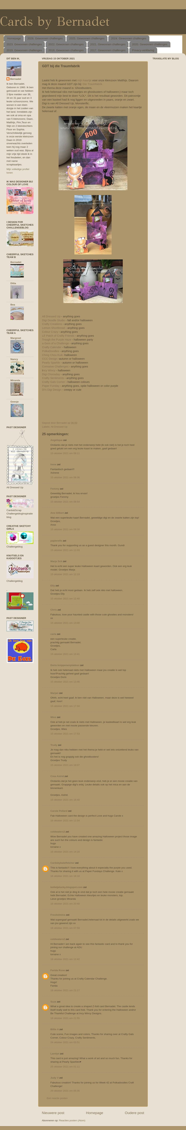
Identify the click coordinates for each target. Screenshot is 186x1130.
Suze (53, 1001)
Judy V (54, 1077)
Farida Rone (57, 970)
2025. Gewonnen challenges (87, 38)
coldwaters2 (57, 831)
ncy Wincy (49, 370)
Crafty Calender (51, 347)
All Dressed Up (51, 316)
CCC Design (50, 358)
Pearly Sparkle (51, 362)
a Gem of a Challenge (55, 343)
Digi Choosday (51, 374)
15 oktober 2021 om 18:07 (65, 765)
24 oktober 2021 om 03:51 (65, 1042)
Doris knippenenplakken (64, 665)
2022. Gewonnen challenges (66, 44)
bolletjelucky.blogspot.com (66, 887)
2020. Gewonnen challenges (149, 44)
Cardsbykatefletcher (62, 862)
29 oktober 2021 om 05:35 (65, 1090)
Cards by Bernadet (55, 21)
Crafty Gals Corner (53, 381)
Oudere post (134, 1113)
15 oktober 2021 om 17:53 (65, 733)
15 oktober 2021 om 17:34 (65, 706)
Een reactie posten (57, 1098)
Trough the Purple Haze (56, 339)
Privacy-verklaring (143, 50)
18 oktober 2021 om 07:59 (65, 928)
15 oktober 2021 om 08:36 (65, 477)
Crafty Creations (52, 324)
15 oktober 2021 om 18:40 (65, 799)
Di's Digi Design (52, 389)
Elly (52, 585)
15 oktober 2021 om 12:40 (65, 598)
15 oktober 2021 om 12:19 (65, 574)
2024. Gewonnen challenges (128, 38)
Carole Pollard (59, 811)
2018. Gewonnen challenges (66, 50)
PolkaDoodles (51, 351)
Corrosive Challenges (55, 366)
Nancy (14, 359)
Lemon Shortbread (54, 327)
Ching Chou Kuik (52, 355)
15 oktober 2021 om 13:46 (65, 681)
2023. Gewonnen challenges (24, 44)
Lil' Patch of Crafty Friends (58, 335)
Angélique (56, 440)
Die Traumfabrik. (93, 84)
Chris (53, 609)
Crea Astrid (57, 776)
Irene (53, 464)
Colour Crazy (50, 331)
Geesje (14, 401)
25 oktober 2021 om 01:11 (65, 1066)
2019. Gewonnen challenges (24, 50)
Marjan (54, 693)
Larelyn (54, 1053)
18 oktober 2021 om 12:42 (65, 959)
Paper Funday (50, 385)
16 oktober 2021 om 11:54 (65, 820)
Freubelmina (57, 914)
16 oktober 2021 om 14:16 (65, 851)
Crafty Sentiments (53, 378)
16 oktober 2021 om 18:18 (65, 876)
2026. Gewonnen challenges (45, 38)
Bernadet (15, 79)
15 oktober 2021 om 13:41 (65, 654)
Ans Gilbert (57, 512)
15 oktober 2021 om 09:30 (65, 529)
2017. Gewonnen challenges (108, 50)
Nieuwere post (53, 1113)
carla (53, 634)
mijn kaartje (84, 80)
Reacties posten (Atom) (72, 1120)
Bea (12, 304)
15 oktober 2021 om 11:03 (65, 550)
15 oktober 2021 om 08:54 (65, 501)
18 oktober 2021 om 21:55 (65, 1018)
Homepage (14, 38)
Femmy (54, 488)
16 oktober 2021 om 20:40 (65, 903)
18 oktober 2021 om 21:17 (65, 990)
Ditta (13, 283)
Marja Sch (56, 561)
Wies (53, 717)
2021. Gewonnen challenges (108, 44)
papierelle (56, 540)
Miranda (15, 380)
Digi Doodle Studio (53, 320)
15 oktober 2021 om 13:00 (65, 623)
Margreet (15, 338)
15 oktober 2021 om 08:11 (65, 453)
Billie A (54, 1029)
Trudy (53, 745)
